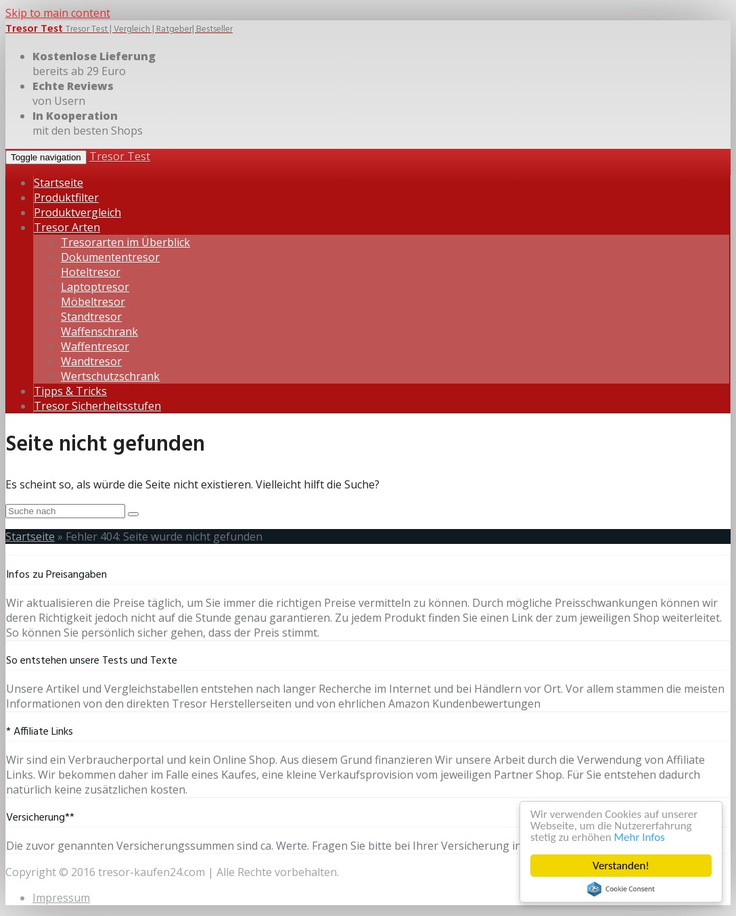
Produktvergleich (77, 212)
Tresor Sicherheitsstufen (97, 405)
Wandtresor (91, 361)
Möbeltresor (93, 301)
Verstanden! (621, 865)
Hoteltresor (90, 272)
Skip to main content (57, 12)
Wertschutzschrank (110, 376)
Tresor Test (119, 156)
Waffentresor (95, 346)
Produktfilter (66, 197)
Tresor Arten (67, 227)
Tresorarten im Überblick (125, 242)
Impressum (61, 897)
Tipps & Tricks (70, 391)
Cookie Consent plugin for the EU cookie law (621, 888)
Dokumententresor (110, 257)
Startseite (58, 182)
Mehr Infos (639, 837)
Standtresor (91, 316)
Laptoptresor (95, 286)
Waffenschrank (99, 331)
